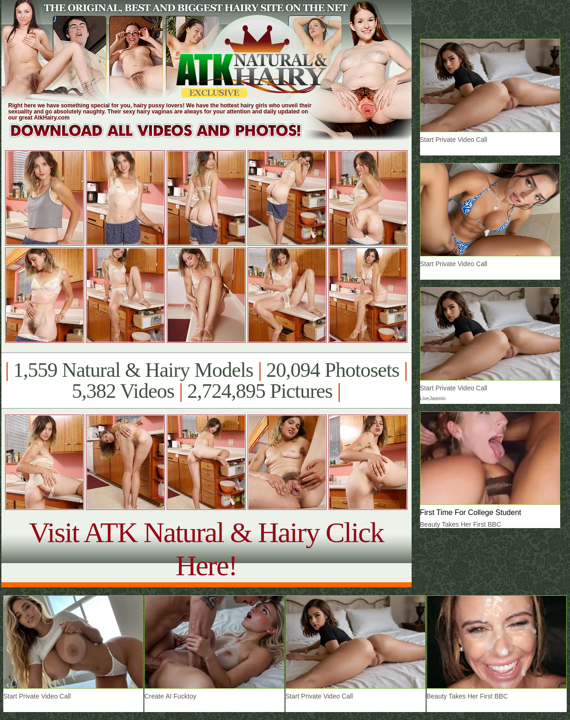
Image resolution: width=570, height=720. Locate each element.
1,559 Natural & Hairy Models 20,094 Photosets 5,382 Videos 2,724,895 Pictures (206, 381)
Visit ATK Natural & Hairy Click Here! (206, 548)
